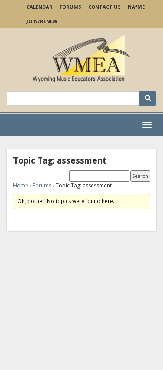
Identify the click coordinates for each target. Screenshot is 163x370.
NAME (136, 6)
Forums (70, 6)
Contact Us (104, 6)
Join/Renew (42, 21)
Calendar (40, 6)
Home (20, 185)
